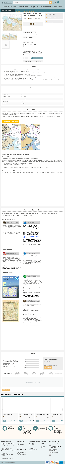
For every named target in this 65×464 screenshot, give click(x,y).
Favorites (19, 445)
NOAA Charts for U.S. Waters (36, 9)
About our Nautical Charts (6, 448)
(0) (32, 18)
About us (19, 450)
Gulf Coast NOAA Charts (55, 9)
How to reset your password (7, 458)
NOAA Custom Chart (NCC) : (29, 44)
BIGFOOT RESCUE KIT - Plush (25, 414)
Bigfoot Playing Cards (7, 414)
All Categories (32, 443)
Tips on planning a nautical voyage (8, 450)
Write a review (37, 18)
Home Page (18, 9)
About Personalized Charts (6, 449)
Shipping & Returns (43, 447)
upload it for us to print (43, 167)
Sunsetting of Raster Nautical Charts (20, 160)
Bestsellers (31, 448)
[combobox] (32, 2)
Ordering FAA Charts (5, 451)
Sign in (18, 443)
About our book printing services (8, 456)
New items (31, 444)
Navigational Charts (25, 9)
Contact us (53, 454)
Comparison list (20, 447)
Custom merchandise (33, 451)
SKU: (24, 19)
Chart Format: (26, 28)
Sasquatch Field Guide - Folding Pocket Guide (43, 414)
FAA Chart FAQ (4, 453)
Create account (20, 444)
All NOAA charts (46, 9)
